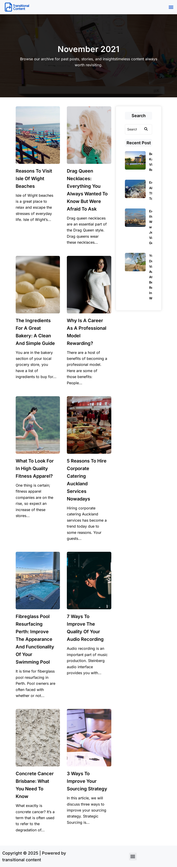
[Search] (132, 129)
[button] (171, 7)
